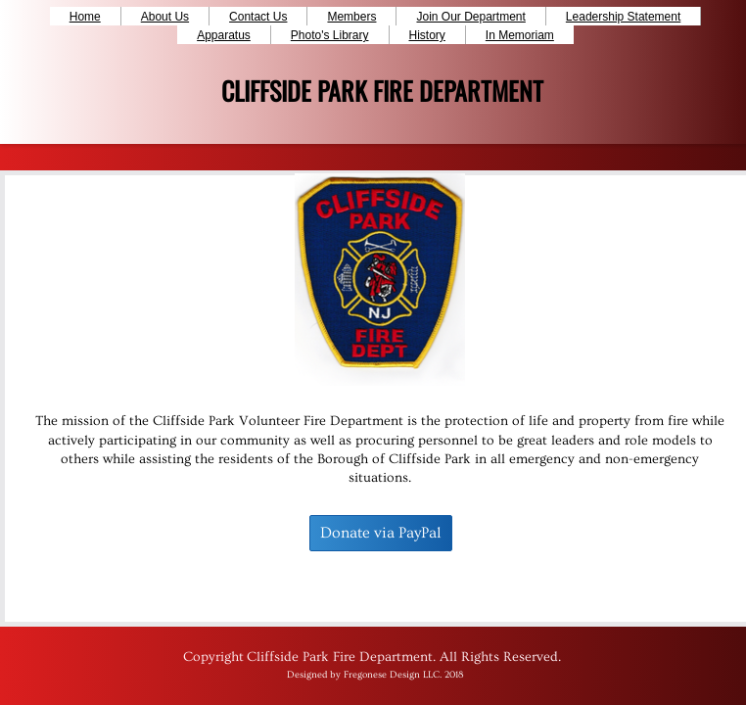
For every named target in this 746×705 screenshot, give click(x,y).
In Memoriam (520, 35)
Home (85, 17)
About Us (165, 17)
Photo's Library (330, 35)
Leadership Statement (623, 17)
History (427, 35)
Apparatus (224, 35)
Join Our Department (470, 17)
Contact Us (258, 17)
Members (351, 17)
